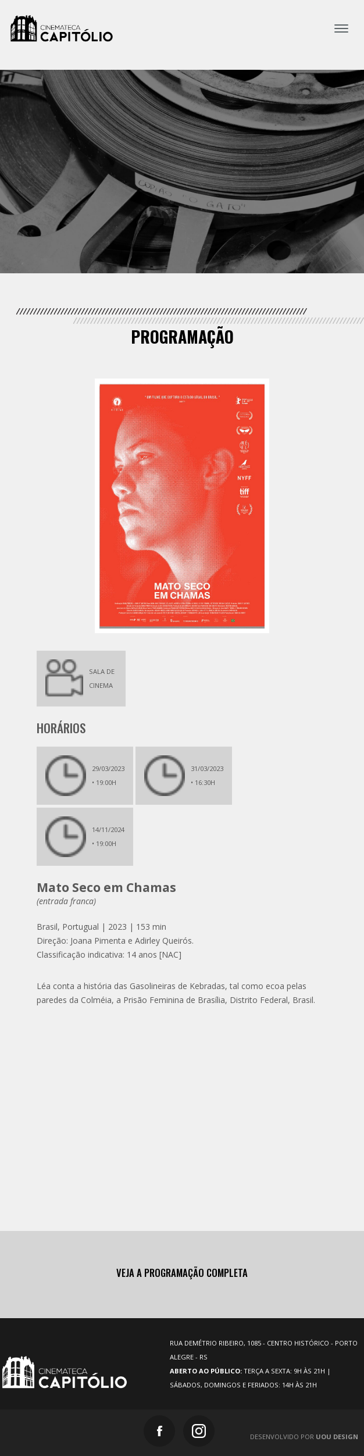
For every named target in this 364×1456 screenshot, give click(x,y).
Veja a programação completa (182, 1273)
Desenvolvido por (304, 1436)
